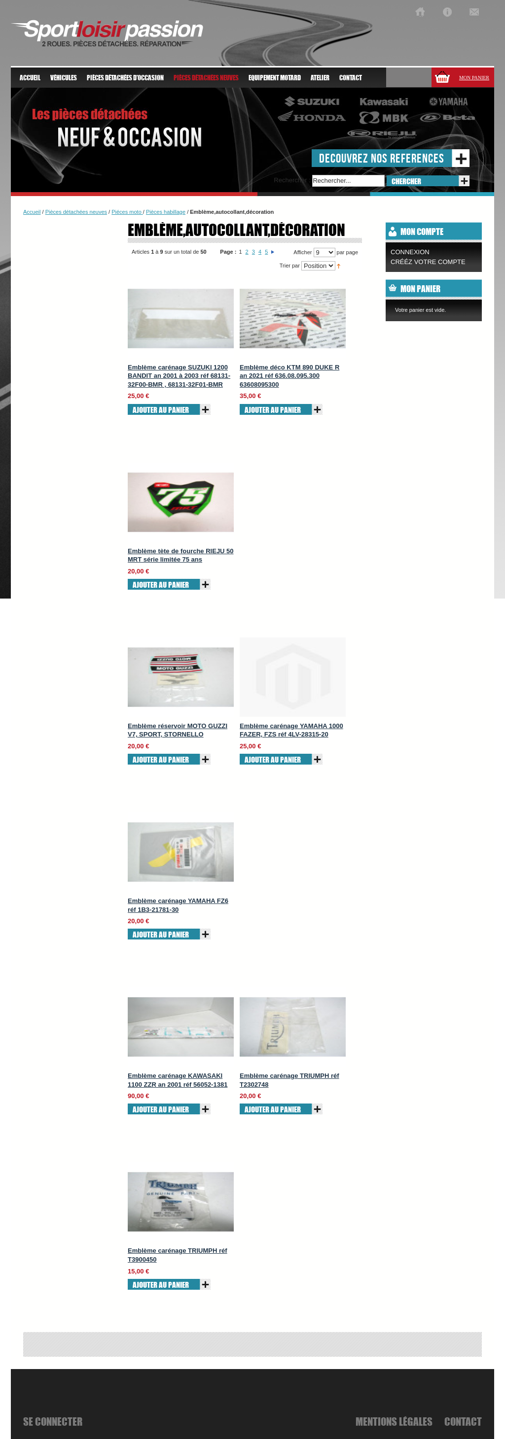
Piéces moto (127, 212)
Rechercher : (292, 180)
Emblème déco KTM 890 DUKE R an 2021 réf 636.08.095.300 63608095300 (289, 376)
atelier (320, 78)
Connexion (410, 252)
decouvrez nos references (381, 158)
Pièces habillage (165, 212)
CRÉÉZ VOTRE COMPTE (428, 262)
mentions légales (394, 1421)
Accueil (30, 78)
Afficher (302, 252)
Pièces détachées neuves (76, 212)
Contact (350, 78)
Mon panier (474, 77)
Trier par (290, 265)
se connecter (52, 1421)
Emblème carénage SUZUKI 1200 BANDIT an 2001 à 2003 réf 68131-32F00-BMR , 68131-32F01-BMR (179, 376)
